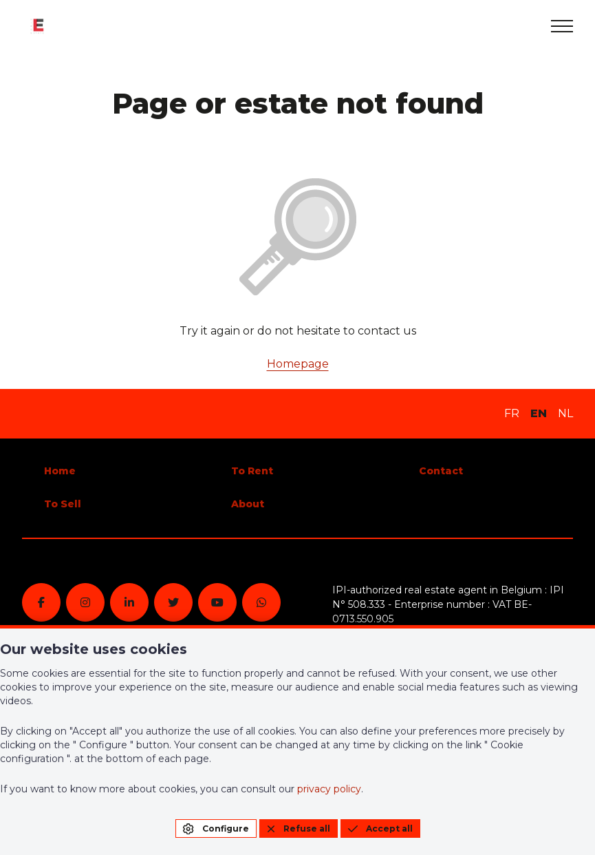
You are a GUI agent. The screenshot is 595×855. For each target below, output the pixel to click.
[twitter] (173, 602)
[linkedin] (129, 602)
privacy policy (329, 789)
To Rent (252, 471)
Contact (441, 471)
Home (60, 471)
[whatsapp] (261, 602)
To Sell (62, 504)
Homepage (298, 363)
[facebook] (41, 602)
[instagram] (85, 602)
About (247, 504)
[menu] (562, 26)
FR (511, 413)
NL (565, 413)
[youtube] (217, 602)
